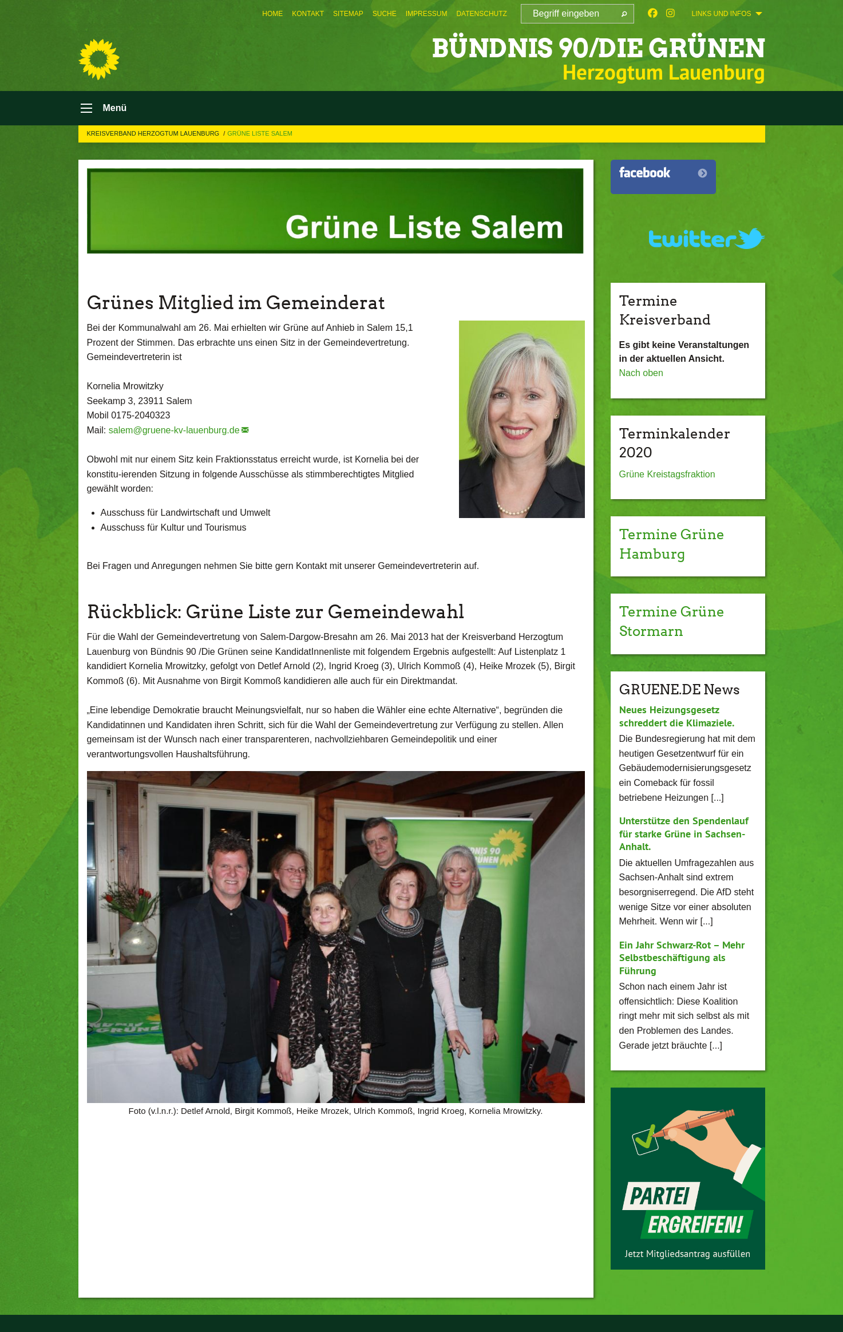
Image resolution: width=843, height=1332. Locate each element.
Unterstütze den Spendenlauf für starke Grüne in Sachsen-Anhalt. (684, 833)
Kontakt (308, 14)
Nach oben (641, 373)
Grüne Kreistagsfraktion (667, 474)
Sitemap (348, 14)
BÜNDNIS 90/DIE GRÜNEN (598, 48)
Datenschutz (481, 14)
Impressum (427, 14)
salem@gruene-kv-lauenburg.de (174, 430)
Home (272, 14)
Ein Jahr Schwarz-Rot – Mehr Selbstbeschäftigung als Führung (682, 957)
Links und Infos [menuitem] (721, 14)
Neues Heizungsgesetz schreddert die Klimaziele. (676, 716)
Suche (385, 14)
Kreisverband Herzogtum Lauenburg (154, 133)
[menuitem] (272, 13)
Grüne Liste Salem (259, 133)
